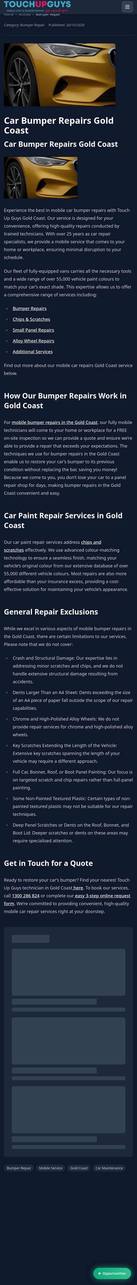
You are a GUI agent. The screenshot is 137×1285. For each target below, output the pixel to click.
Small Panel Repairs (33, 330)
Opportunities (112, 1273)
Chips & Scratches (31, 319)
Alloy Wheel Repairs (33, 341)
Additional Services (33, 352)
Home (9, 14)
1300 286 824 (25, 896)
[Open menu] (127, 7)
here (77, 888)
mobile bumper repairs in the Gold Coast (54, 422)
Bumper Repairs (30, 308)
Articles (25, 14)
